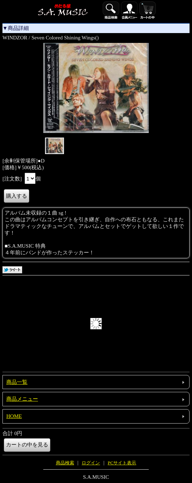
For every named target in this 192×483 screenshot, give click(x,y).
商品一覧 (16, 382)
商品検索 (65, 462)
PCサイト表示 (122, 462)
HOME (14, 416)
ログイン (91, 462)
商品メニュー (22, 399)
